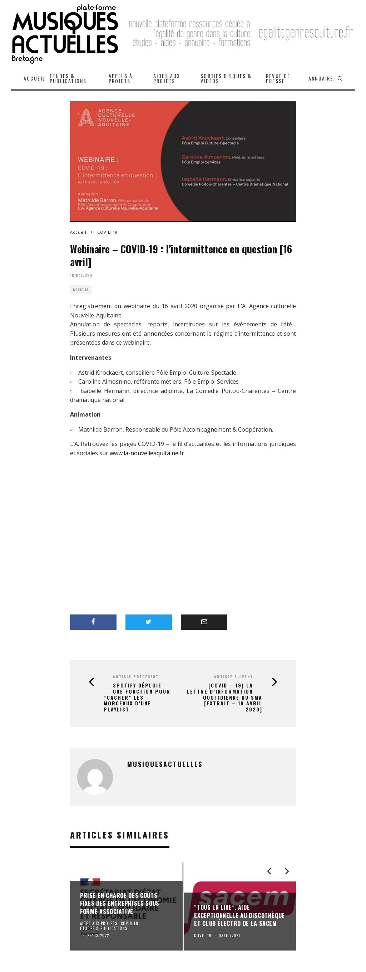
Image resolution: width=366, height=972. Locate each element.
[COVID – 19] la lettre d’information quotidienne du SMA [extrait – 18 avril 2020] (224, 697)
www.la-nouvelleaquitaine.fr (147, 453)
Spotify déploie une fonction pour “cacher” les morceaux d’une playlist (137, 697)
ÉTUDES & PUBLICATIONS (68, 78)
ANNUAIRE (320, 78)
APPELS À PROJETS (121, 78)
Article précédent (136, 676)
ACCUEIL (34, 78)
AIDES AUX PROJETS (166, 78)
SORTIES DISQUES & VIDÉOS (226, 78)
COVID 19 (81, 289)
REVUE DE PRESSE (278, 78)
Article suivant (233, 676)
